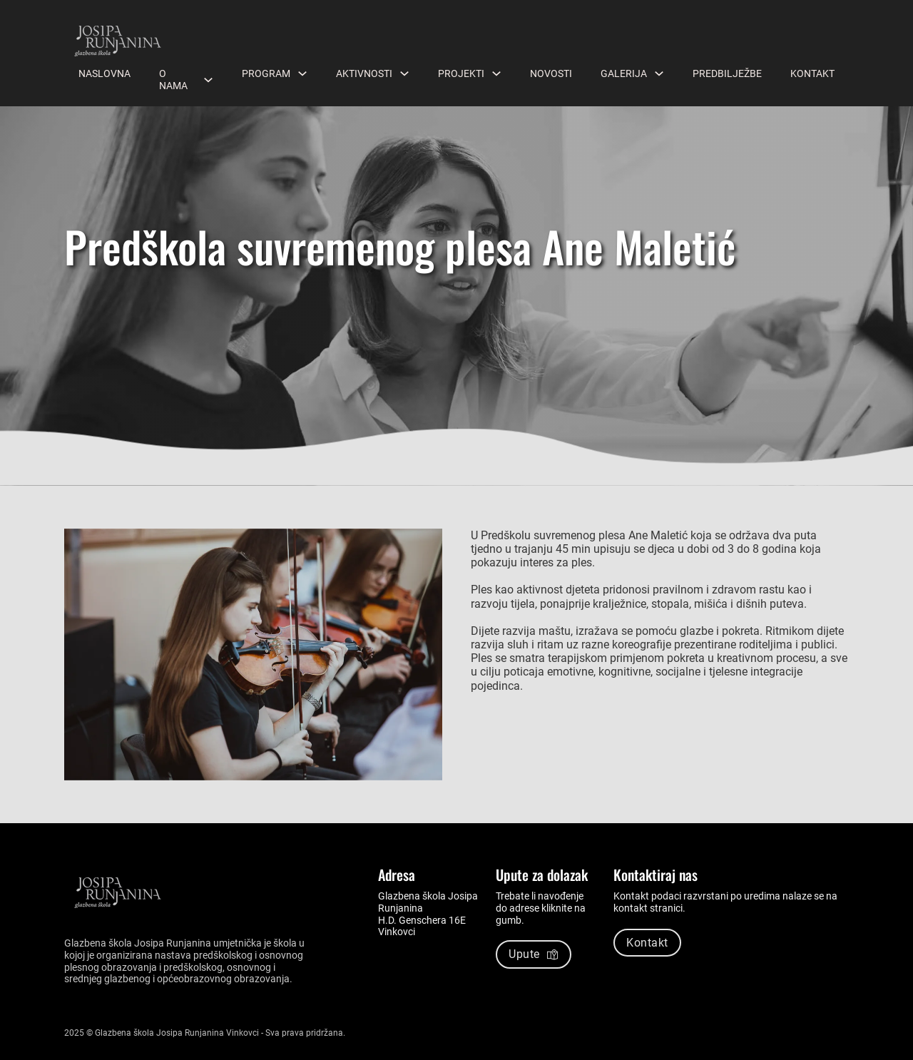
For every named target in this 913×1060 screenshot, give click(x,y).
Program (266, 73)
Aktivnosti (364, 73)
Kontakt (812, 73)
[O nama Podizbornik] (208, 80)
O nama (173, 79)
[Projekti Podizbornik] (496, 73)
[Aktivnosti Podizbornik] (404, 73)
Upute (533, 954)
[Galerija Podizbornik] (659, 73)
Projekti (461, 73)
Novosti (551, 73)
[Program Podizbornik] (302, 73)
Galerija (624, 73)
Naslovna (104, 73)
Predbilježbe (727, 73)
